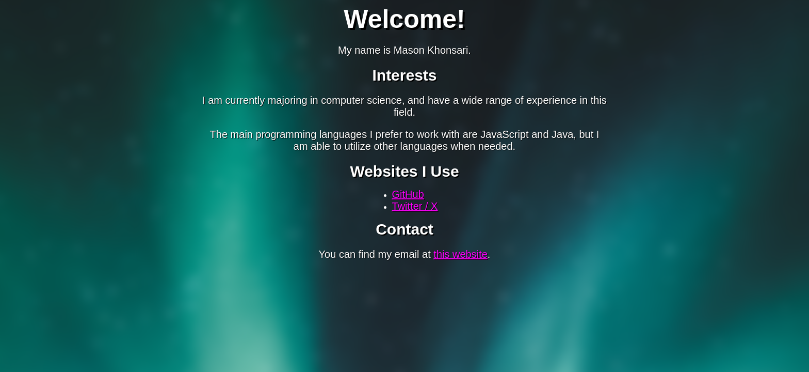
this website (460, 254)
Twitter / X (415, 206)
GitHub (408, 194)
